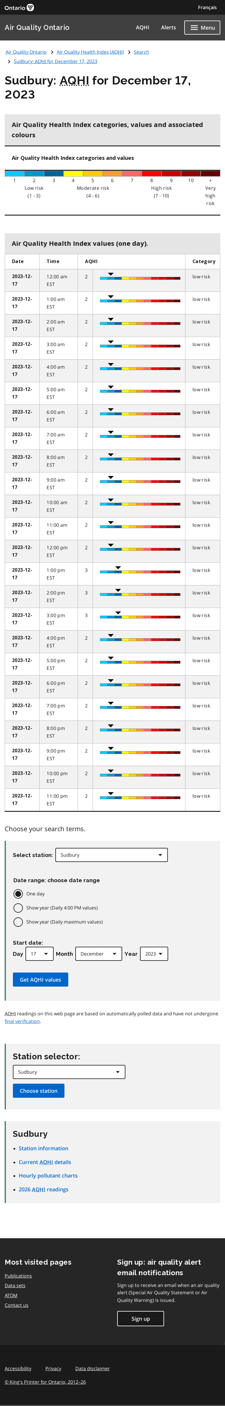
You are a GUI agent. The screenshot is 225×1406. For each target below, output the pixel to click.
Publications (18, 1276)
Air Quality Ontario (37, 27)
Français (207, 7)
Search (141, 52)
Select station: (33, 855)
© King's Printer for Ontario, (45, 1382)
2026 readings (44, 1189)
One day (35, 893)
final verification (22, 1021)
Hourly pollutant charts (48, 1175)
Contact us (16, 1305)
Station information (43, 1148)
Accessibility (18, 1368)
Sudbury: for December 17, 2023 (55, 61)
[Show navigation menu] (202, 28)
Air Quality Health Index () (90, 52)
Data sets (15, 1285)
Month (64, 954)
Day (18, 954)
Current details (45, 1162)
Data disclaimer (92, 1368)
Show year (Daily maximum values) (64, 922)
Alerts (168, 27)
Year (131, 954)
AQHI (142, 27)
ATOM (11, 1295)
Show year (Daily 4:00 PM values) (62, 907)
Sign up (141, 1318)
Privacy (53, 1368)
